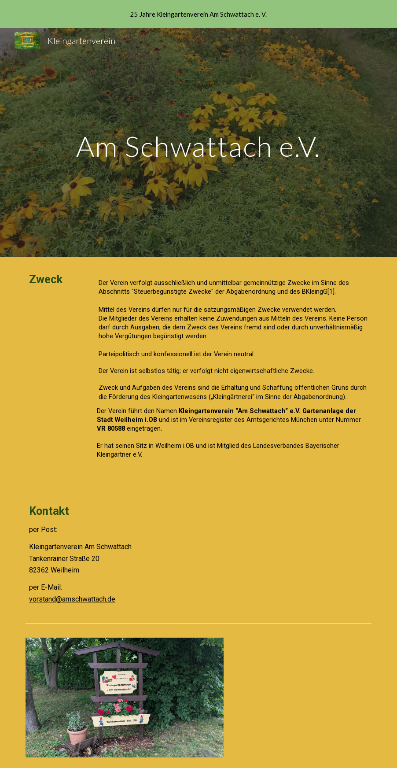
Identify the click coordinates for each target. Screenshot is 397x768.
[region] (198, 14)
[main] (198, 142)
